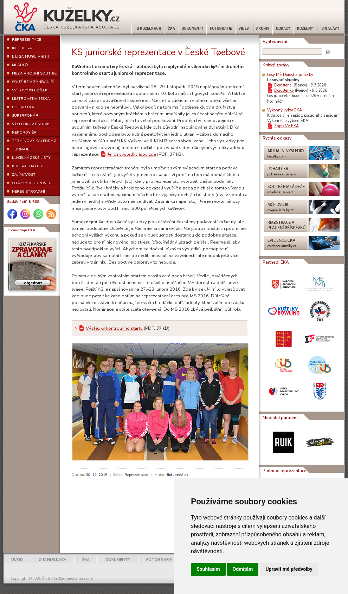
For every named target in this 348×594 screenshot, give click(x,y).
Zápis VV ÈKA (286, 126)
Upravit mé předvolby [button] (288, 569)
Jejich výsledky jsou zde (132, 154)
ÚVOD (17, 559)
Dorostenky (284, 90)
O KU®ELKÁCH (52, 559)
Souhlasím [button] (208, 569)
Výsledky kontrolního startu (114, 328)
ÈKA (86, 559)
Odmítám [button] (243, 569)
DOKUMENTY (117, 559)
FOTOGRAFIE (159, 559)
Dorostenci (283, 85)
